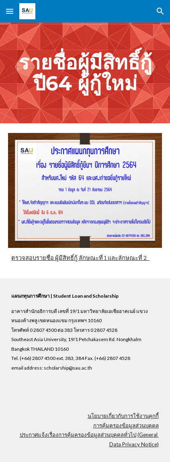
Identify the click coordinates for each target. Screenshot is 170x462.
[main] (85, 72)
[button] (9, 11)
